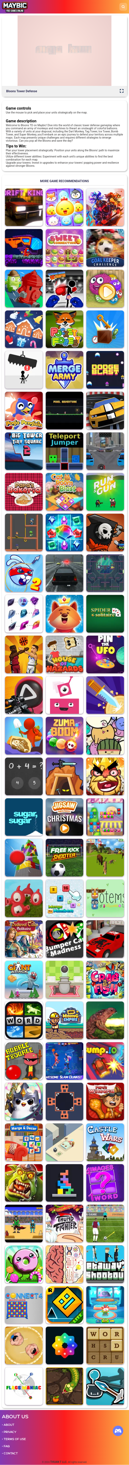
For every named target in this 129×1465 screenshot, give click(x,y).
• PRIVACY (9, 1432)
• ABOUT (8, 1425)
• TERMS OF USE (14, 1439)
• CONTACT (10, 1453)
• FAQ (6, 1446)
